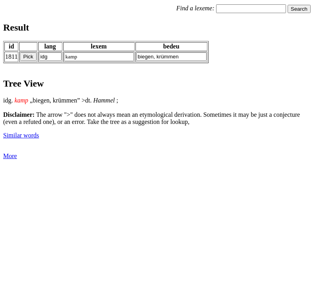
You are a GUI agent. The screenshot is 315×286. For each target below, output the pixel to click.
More (10, 156)
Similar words (21, 135)
